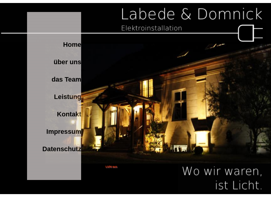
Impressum (63, 131)
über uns (67, 62)
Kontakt (69, 114)
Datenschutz (61, 149)
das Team (66, 79)
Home (72, 44)
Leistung (67, 96)
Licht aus (111, 166)
